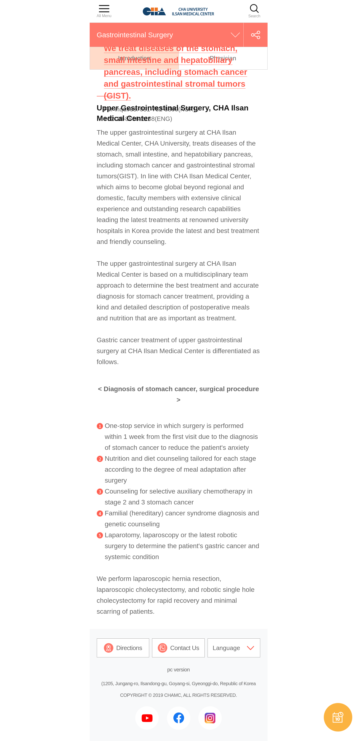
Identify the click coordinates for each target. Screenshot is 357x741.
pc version (178, 670)
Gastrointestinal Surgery (135, 35)
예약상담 (338, 717)
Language (226, 647)
